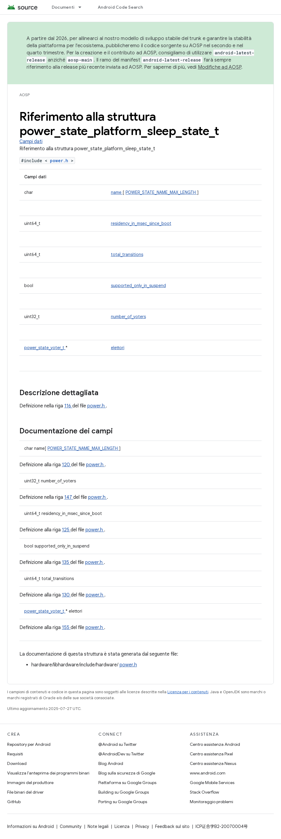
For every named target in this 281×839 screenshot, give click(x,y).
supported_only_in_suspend (138, 285)
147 (68, 497)
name (117, 192)
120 (66, 465)
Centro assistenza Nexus (213, 763)
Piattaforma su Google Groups (127, 782)
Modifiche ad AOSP (219, 67)
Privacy (142, 826)
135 (66, 562)
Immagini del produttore (30, 782)
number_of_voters (128, 316)
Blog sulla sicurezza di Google (126, 773)
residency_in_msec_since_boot (141, 223)
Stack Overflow (204, 792)
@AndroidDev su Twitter (121, 754)
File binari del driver (25, 792)
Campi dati (30, 142)
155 (66, 628)
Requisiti (15, 754)
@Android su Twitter (117, 744)
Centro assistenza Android (215, 744)
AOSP (24, 94)
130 (66, 595)
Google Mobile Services (212, 782)
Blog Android (110, 763)
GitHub (14, 801)
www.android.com (207, 773)
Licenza (121, 826)
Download (17, 763)
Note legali (98, 826)
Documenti (63, 7)
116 (68, 406)
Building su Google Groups (123, 792)
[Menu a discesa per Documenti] (82, 7)
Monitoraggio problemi (211, 801)
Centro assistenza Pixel (211, 754)
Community (71, 826)
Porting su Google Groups (122, 801)
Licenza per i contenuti (187, 691)
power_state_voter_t (44, 347)
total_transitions (127, 254)
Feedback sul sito (172, 826)
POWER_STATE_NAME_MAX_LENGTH (161, 192)
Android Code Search (120, 7)
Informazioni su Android (30, 826)
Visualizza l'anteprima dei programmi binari (48, 773)
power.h (60, 160)
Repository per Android (29, 744)
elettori (117, 347)
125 (66, 530)
